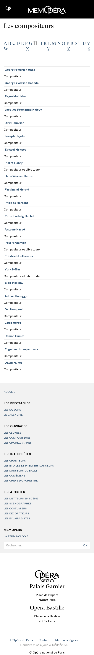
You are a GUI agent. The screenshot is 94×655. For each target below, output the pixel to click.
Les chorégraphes (18, 443)
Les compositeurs (17, 438)
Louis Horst (13, 322)
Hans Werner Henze (19, 176)
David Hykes (13, 362)
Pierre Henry (14, 162)
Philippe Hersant (16, 202)
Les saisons (12, 410)
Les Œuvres (12, 433)
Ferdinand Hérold (17, 189)
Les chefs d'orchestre (21, 480)
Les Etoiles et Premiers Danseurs (29, 465)
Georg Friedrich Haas (20, 69)
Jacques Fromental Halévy (23, 109)
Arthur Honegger (17, 296)
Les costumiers (15, 508)
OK (85, 545)
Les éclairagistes (17, 518)
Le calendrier (14, 415)
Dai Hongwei (13, 309)
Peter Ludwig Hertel (19, 216)
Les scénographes (17, 503)
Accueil (9, 392)
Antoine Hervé (15, 229)
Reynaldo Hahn (15, 96)
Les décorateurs (16, 513)
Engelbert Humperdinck (21, 349)
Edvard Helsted (16, 149)
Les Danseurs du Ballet (21, 470)
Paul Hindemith (15, 242)
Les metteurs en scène (21, 498)
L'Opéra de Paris (21, 640)
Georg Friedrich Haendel (22, 83)
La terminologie (16, 536)
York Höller (12, 269)
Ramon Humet (15, 336)
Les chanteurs (15, 460)
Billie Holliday (14, 282)
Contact (44, 640)
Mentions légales (66, 640)
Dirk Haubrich (14, 123)
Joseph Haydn (15, 136)
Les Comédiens (14, 475)
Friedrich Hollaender (19, 256)
